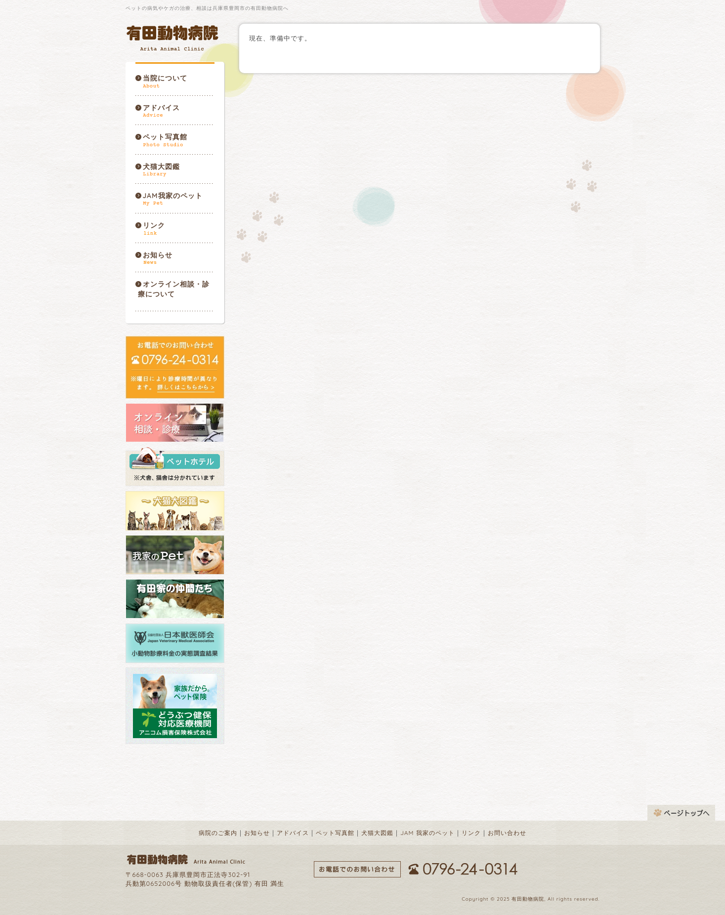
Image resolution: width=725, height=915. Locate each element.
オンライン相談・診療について (174, 289)
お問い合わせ (507, 832)
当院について (165, 78)
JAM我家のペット (173, 195)
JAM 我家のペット (427, 832)
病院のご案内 (218, 832)
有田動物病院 (173, 38)
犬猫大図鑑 (161, 166)
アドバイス (161, 107)
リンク (154, 225)
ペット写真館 (165, 136)
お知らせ (157, 254)
